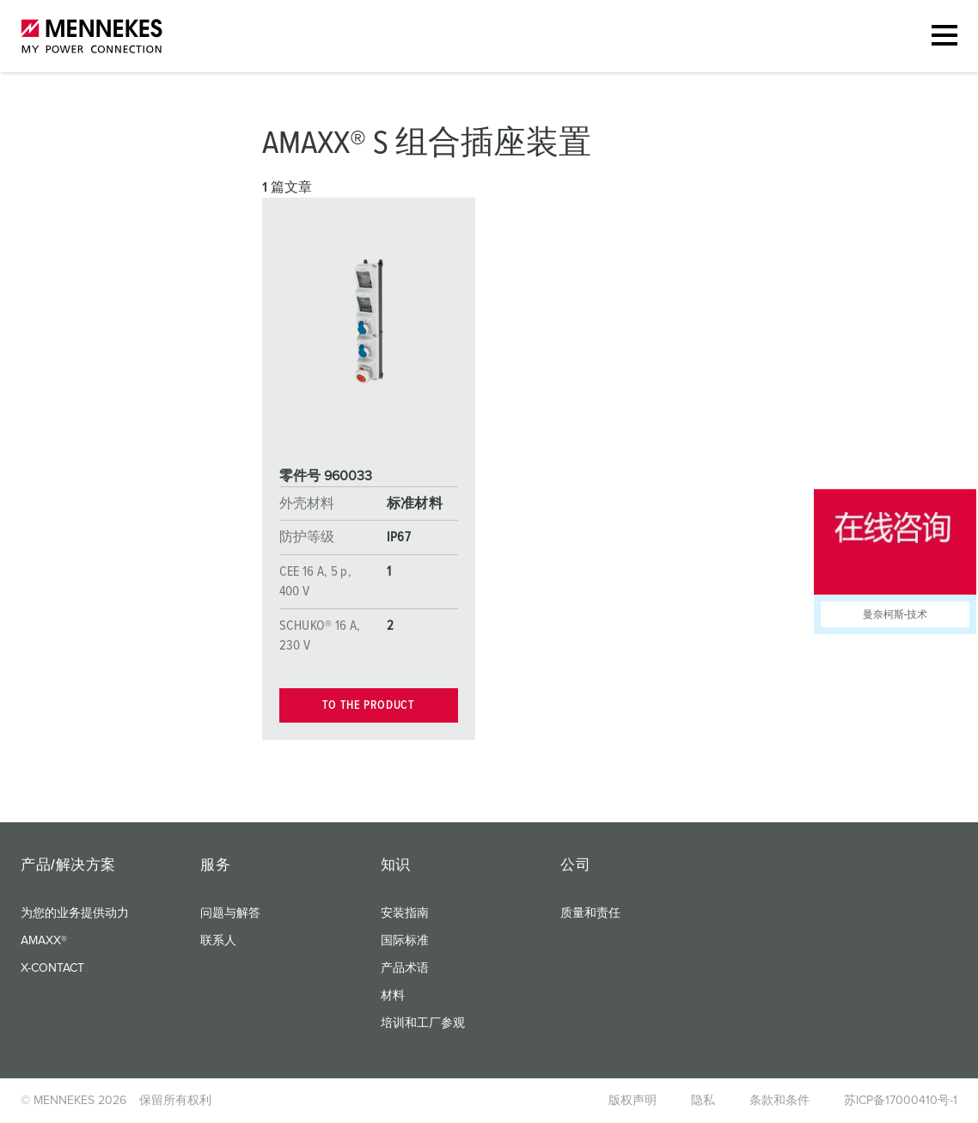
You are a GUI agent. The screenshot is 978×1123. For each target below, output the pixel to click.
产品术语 (405, 968)
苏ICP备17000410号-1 (900, 1101)
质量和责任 (590, 913)
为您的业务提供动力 (75, 913)
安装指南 (405, 913)
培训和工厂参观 (423, 1023)
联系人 (218, 941)
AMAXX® (44, 941)
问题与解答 (230, 913)
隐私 (703, 1101)
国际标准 (405, 941)
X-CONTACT (52, 968)
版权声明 (632, 1101)
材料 (393, 996)
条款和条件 (779, 1101)
